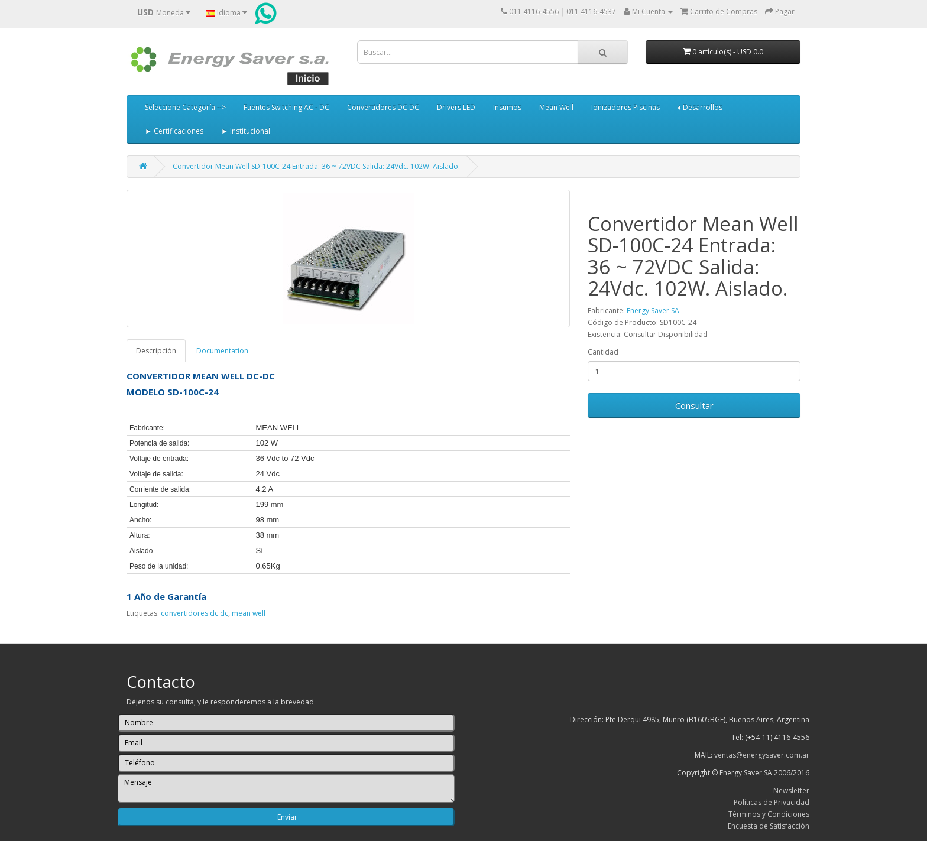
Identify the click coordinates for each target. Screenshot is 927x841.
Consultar (694, 405)
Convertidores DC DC (383, 107)
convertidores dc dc (194, 613)
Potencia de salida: (159, 443)
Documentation (222, 351)
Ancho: (140, 520)
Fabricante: (147, 428)
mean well (248, 613)
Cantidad (603, 352)
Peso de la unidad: (158, 566)
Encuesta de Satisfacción (768, 826)
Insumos (507, 107)
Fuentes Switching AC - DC (286, 107)
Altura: (139, 535)
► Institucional (245, 131)
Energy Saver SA (653, 311)
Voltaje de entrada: (159, 458)
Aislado (141, 551)
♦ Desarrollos (700, 107)
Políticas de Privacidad (771, 802)
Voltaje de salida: (156, 474)
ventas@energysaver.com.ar (761, 755)
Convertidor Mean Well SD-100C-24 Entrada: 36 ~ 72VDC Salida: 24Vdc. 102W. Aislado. (316, 166)
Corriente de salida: (160, 489)
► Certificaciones (174, 131)
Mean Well (556, 107)
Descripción (156, 351)
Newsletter (791, 790)
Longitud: (143, 505)
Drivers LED (456, 107)
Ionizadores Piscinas (625, 107)
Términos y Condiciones (768, 814)
